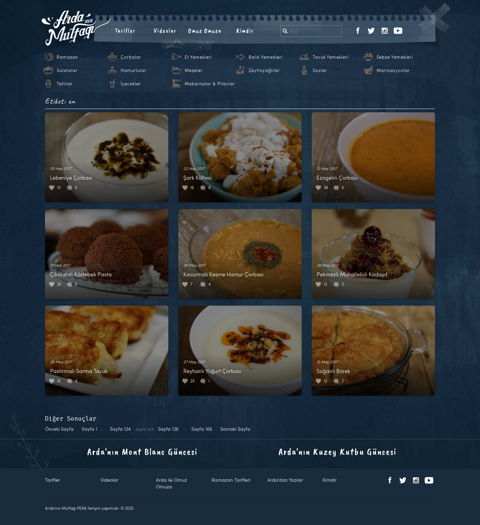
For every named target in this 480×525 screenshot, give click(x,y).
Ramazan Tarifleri (231, 480)
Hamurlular (133, 70)
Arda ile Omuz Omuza (171, 483)
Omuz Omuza (205, 30)
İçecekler (131, 84)
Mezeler (194, 70)
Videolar (165, 30)
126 (168, 429)
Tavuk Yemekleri (331, 57)
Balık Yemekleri (266, 57)
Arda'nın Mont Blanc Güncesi (142, 451)
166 (201, 429)
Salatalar (67, 70)
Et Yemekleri (198, 57)
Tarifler (125, 30)
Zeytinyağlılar (264, 70)
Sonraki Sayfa (235, 429)
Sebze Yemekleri (395, 57)
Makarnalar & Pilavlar (210, 84)
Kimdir (245, 30)
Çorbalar (131, 57)
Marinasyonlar (393, 70)
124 (120, 429)
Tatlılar (65, 84)
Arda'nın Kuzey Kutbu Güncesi (338, 451)
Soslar (320, 70)
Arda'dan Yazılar (285, 480)
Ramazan (67, 57)
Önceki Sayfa (59, 429)
